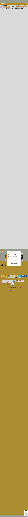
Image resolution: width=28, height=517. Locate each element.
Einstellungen (14, 260)
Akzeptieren (14, 263)
